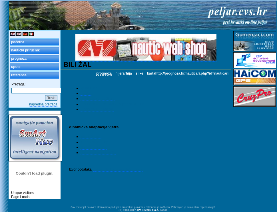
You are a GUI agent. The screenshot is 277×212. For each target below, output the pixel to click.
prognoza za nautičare (98, 99)
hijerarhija (123, 73)
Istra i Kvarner (91, 137)
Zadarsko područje (95, 142)
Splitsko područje (94, 147)
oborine (86, 93)
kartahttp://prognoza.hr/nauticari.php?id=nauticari (187, 73)
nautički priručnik (25, 50)
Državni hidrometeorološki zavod (118, 169)
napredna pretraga (43, 104)
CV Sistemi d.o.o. (148, 210)
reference (19, 75)
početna (17, 42)
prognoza (19, 59)
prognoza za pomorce (97, 109)
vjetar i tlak (89, 88)
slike (139, 73)
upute (16, 67)
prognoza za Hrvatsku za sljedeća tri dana (112, 104)
